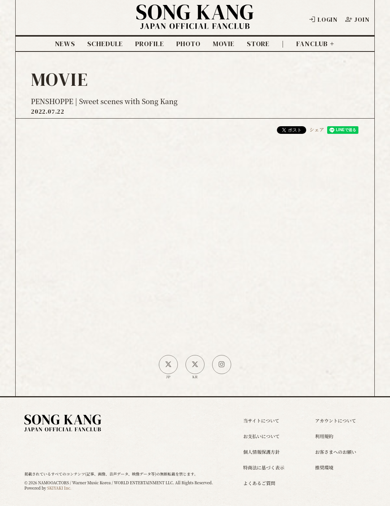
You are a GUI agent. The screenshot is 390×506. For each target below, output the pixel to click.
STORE (258, 43)
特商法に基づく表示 (263, 467)
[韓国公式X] (195, 364)
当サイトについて (261, 420)
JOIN (357, 19)
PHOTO (188, 43)
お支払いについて (261, 436)
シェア (316, 129)
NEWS (65, 43)
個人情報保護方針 (261, 451)
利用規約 (324, 436)
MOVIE (224, 43)
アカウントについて (335, 420)
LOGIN (322, 19)
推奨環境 (324, 467)
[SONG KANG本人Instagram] (221, 364)
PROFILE (149, 43)
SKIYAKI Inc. (59, 488)
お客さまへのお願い (335, 451)
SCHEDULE (105, 43)
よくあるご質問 (259, 483)
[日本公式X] (168, 364)
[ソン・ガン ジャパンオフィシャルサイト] (195, 23)
